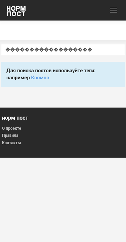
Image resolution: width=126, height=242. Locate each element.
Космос (40, 78)
